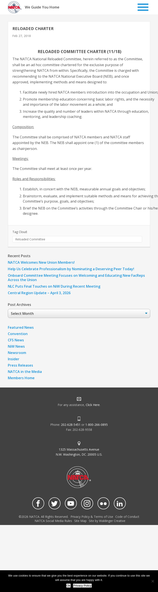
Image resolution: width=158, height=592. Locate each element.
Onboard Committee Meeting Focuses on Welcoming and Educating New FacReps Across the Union (76, 277)
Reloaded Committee (30, 239)
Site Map (80, 521)
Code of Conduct (127, 517)
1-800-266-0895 (96, 425)
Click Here (93, 405)
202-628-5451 (71, 425)
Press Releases (20, 365)
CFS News (16, 340)
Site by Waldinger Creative (107, 521)
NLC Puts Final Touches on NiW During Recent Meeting (54, 286)
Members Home (21, 378)
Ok (68, 585)
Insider (13, 359)
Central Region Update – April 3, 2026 (39, 292)
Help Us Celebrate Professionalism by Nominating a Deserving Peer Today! (71, 269)
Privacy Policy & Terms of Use (92, 517)
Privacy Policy (82, 585)
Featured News (21, 327)
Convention (18, 333)
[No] (152, 581)
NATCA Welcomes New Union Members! (41, 262)
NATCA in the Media (25, 371)
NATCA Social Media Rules (53, 521)
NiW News (16, 346)
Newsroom (17, 352)
